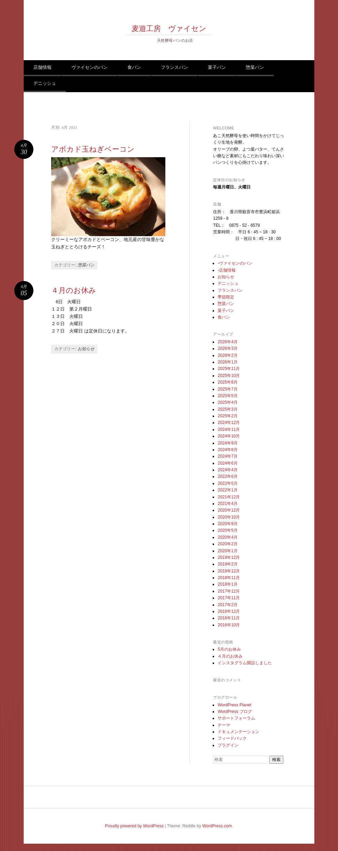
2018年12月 (229, 571)
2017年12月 (229, 591)
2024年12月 (229, 422)
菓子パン (217, 67)
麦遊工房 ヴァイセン (169, 28)
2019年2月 (227, 564)
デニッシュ (44, 83)
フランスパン (174, 67)
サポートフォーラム (236, 718)
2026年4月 (227, 341)
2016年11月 (229, 618)
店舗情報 (42, 67)
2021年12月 (229, 497)
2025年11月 (229, 368)
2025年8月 (227, 382)
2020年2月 (227, 543)
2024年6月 (227, 463)
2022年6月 (227, 476)
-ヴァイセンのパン (235, 263)
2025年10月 (229, 375)
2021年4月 (227, 503)
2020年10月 (229, 517)
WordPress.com (217, 826)
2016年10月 (229, 625)
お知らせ (86, 348)
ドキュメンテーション (238, 731)
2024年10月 (229, 436)
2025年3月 (227, 409)
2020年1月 (227, 550)
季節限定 (226, 297)
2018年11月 (229, 577)
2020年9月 (227, 523)
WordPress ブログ (235, 711)
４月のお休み (73, 290)
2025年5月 (227, 395)
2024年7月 (227, 456)
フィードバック (232, 738)
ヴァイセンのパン (89, 67)
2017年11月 (229, 597)
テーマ (224, 725)
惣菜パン (255, 67)
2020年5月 (227, 530)
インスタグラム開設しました (245, 662)
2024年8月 (227, 449)
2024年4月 (227, 469)
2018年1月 (227, 584)
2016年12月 (229, 611)
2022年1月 (227, 490)
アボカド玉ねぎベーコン (93, 149)
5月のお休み (229, 649)
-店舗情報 (227, 270)
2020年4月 (227, 537)
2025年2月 (227, 416)
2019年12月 (229, 557)
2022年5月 (227, 483)
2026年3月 (227, 348)
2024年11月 (229, 429)
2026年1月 (227, 362)
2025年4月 (227, 402)
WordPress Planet (234, 705)
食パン (134, 67)
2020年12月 (229, 510)
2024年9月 (227, 443)
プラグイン (228, 745)
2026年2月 (227, 355)
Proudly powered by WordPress (134, 826)
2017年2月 (227, 604)
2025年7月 (227, 389)
